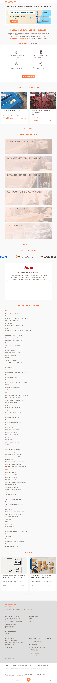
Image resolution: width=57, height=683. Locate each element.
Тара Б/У (7, 492)
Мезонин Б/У (9, 367)
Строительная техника (16, 209)
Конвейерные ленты (11, 355)
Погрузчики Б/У (9, 410)
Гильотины (8, 328)
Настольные (9, 384)
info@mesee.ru (34, 644)
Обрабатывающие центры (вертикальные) (18, 392)
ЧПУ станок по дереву (12, 516)
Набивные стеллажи (11, 380)
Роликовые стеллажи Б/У (12, 442)
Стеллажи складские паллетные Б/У (16, 482)
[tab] (23, 43)
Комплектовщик (10, 350)
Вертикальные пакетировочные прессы (17, 318)
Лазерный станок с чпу (12, 360)
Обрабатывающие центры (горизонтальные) (18, 395)
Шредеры (8, 521)
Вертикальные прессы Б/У (13, 320)
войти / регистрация (36, 641)
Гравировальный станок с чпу (14, 335)
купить (23, 119)
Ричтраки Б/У (9, 439)
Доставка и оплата (9, 644)
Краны (7, 357)
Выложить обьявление (28, 76)
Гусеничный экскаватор (12, 343)
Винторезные (9, 323)
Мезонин (8, 365)
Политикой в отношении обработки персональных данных (16, 675)
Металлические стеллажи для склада (16, 375)
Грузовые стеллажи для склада (14, 340)
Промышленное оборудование (20, 141)
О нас (30, 618)
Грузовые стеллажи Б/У (12, 338)
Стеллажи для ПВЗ (10, 472)
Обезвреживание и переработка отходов (24, 192)
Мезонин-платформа (11, 370)
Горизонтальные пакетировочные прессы (18, 330)
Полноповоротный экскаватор (14, 412)
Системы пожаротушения (13, 452)
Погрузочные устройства (12, 407)
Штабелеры (8, 524)
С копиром (8, 447)
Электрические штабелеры (13, 543)
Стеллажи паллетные (11, 477)
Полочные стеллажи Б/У (12, 417)
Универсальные (10, 507)
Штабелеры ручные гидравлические (16, 531)
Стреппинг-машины (11, 484)
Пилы (6, 405)
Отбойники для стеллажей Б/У (14, 400)
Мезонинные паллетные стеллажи (15, 372)
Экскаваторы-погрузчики (13, 539)
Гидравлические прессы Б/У (14, 325)
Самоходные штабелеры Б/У (14, 449)
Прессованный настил (12, 420)
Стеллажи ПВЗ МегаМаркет (13, 464)
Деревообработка (14, 226)
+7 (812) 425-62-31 (35, 655)
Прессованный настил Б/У (13, 422)
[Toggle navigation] (51, 2)
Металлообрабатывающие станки (13, 627)
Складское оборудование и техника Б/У (25, 158)
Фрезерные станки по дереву (14, 511)
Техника (7, 497)
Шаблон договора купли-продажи (13, 649)
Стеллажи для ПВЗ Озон (12, 475)
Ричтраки (8, 437)
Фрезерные (8, 509)
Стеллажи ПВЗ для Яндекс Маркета (15, 466)
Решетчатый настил (11, 432)
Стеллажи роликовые (11, 479)
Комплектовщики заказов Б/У (14, 352)
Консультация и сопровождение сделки (14, 642)
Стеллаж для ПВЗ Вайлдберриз (14, 461)
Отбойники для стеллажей (13, 397)
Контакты (31, 619)
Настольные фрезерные (12, 387)
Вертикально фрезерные (12, 315)
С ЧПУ (7, 444)
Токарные (8, 502)
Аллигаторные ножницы (12, 313)
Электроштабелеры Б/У (12, 546)
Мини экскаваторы (11, 377)
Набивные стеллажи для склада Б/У (16, 382)
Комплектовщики (34, 288)
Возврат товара (9, 647)
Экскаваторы (9, 536)
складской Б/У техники (27, 38)
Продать (7, 633)
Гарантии (7, 645)
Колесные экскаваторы (12, 347)
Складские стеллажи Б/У (12, 457)
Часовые (8, 519)
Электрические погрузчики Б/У (14, 541)
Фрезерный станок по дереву (14, 514)
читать (23, 585)
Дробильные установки (12, 345)
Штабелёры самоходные (12, 534)
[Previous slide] (7, 281)
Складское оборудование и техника (23, 175)
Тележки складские (11, 494)
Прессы (7, 425)
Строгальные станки (11, 487)
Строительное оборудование (14, 489)
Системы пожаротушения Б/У (14, 454)
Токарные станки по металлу (14, 504)
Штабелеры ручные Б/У (12, 529)
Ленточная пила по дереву (13, 362)
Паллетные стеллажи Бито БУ (11, 110)
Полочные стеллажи (11, 415)
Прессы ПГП (9, 427)
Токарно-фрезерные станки (13, 499)
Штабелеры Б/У (9, 526)
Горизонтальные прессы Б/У (13, 333)
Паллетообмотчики (11, 402)
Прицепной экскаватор (12, 429)
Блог (30, 621)
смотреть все (27, 128)
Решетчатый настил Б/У (12, 434)
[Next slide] (50, 281)
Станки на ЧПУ (9, 459)
